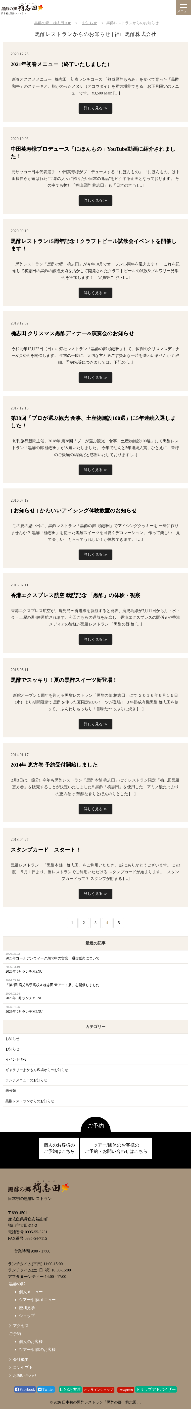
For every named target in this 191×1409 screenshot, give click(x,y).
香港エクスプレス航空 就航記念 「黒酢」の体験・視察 (76, 595)
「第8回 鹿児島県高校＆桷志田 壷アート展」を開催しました (52, 985)
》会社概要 (19, 1359)
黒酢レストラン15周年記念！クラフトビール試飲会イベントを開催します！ (94, 245)
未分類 (10, 1091)
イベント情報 (15, 1059)
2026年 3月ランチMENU (24, 998)
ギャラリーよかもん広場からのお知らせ (36, 1070)
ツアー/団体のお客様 (37, 1349)
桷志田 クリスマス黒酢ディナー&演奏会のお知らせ (72, 333)
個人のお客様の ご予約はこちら (59, 1148)
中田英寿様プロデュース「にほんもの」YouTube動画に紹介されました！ (93, 152)
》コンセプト (21, 1367)
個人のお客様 (31, 1341)
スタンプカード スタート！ (46, 850)
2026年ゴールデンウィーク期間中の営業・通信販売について (52, 958)
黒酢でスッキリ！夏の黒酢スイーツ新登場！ (64, 680)
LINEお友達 (70, 1389)
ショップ (27, 1316)
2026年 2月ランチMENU (24, 1012)
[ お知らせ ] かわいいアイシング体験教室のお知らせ (74, 511)
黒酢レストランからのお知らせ (29, 1101)
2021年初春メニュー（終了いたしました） (61, 64)
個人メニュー (31, 1292)
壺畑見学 (27, 1308)
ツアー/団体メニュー (37, 1300)
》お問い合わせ (23, 1375)
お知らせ (12, 1039)
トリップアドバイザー (156, 1389)
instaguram (126, 1390)
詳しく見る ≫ (95, 108)
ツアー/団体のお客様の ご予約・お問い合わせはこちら (116, 1148)
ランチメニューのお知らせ (26, 1080)
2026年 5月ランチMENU (24, 971)
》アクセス (19, 1326)
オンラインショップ (98, 1390)
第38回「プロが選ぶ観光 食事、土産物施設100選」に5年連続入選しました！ (93, 422)
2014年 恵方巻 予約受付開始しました (54, 765)
